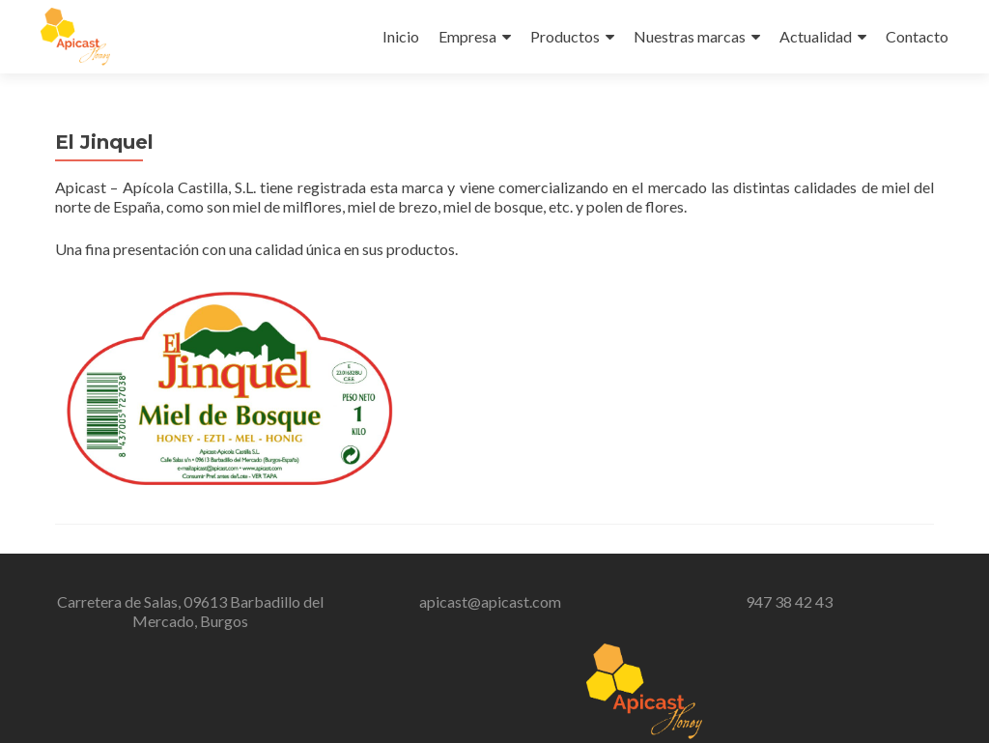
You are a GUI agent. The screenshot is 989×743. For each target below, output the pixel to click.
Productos (565, 36)
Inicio (400, 36)
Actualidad (815, 36)
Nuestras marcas (690, 36)
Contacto (917, 36)
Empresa (467, 36)
